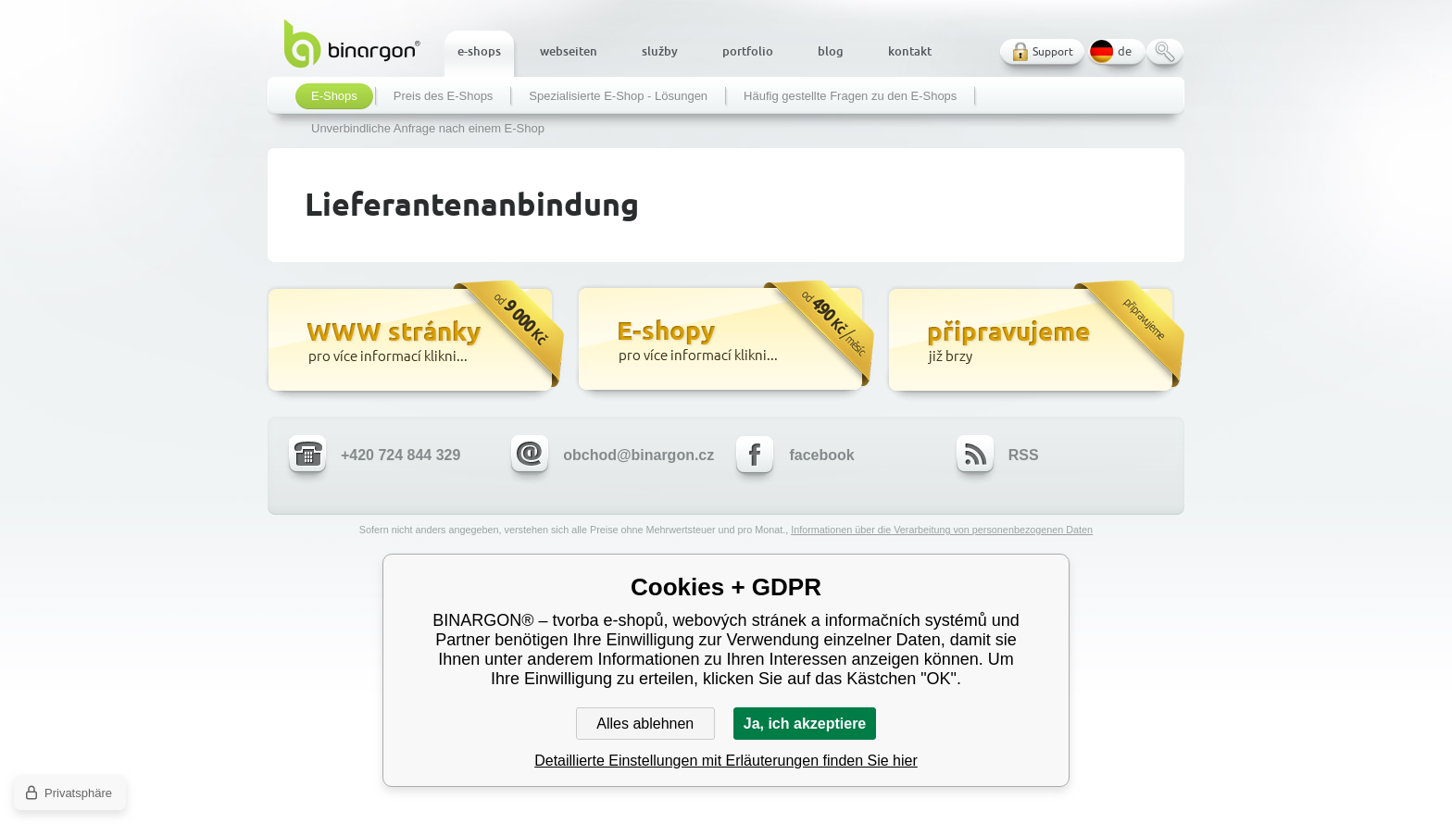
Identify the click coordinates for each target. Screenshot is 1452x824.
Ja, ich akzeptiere (805, 723)
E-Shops (334, 96)
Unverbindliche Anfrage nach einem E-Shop (427, 129)
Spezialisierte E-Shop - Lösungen (618, 96)
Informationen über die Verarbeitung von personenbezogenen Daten (942, 529)
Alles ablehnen (645, 723)
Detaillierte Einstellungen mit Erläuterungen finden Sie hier (726, 760)
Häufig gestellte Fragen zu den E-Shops (850, 96)
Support (1053, 51)
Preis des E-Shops (443, 96)
